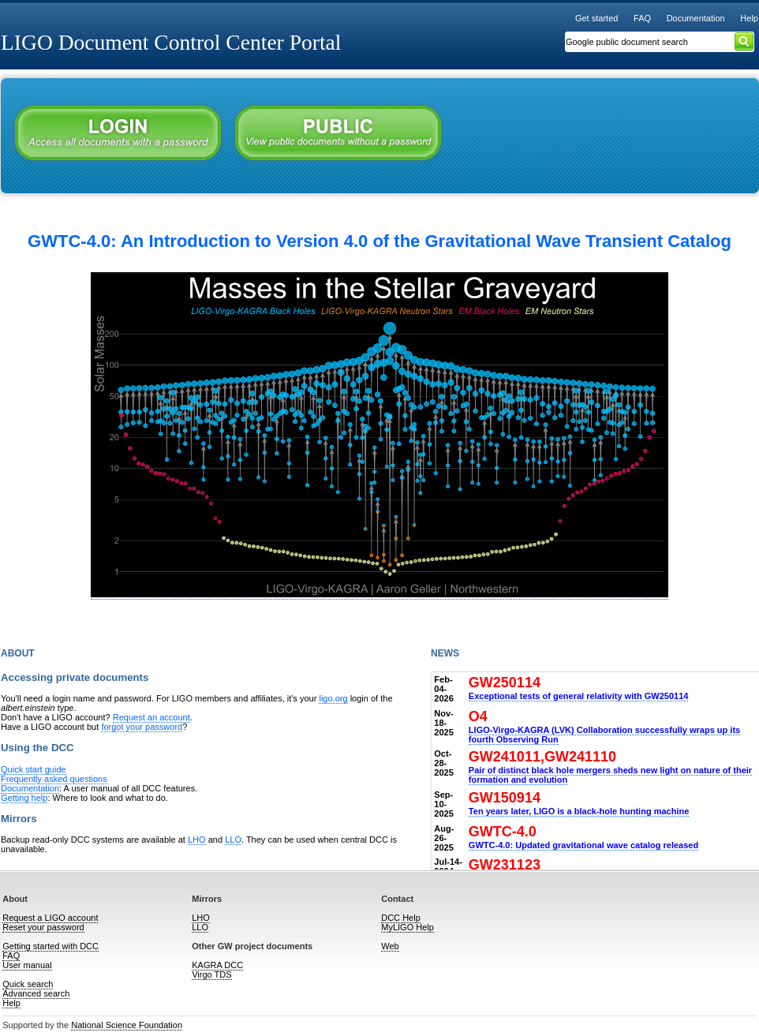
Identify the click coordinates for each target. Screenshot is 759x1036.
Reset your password (43, 927)
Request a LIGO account (50, 917)
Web (389, 946)
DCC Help (401, 917)
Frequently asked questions (54, 779)
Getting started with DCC (50, 946)
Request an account (151, 717)
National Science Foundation (126, 1025)
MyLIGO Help (407, 927)
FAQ (642, 18)
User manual (26, 965)
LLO (233, 839)
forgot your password (141, 726)
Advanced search (35, 993)
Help (749, 18)
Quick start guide (33, 769)
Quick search (27, 984)
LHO (197, 839)
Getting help (24, 797)
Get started (597, 18)
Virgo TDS (211, 974)
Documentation (696, 18)
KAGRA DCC (217, 965)
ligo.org (333, 698)
